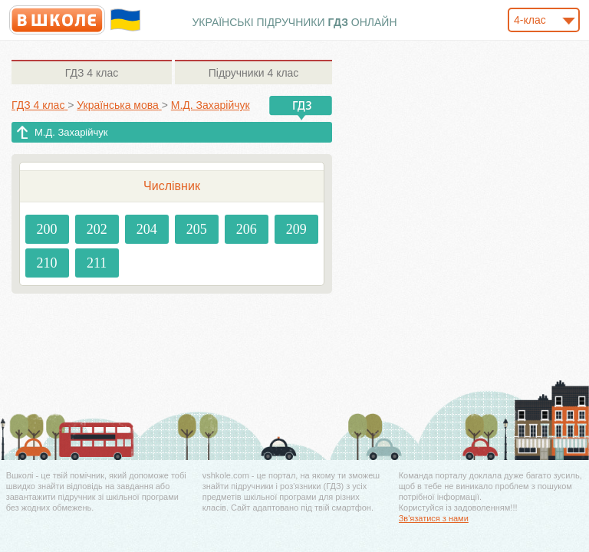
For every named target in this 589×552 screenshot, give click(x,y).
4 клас (91, 73)
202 (97, 229)
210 (47, 263)
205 (196, 229)
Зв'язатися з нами (434, 518)
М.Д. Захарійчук (71, 132)
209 (296, 229)
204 (147, 229)
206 (246, 229)
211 (97, 263)
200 (47, 229)
